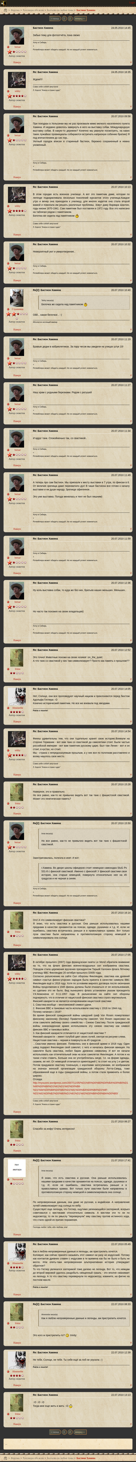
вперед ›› (80, 18)
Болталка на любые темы (60, 10)
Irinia (17, 669)
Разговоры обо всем (33, 10)
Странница (17, 309)
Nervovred (17, 1179)
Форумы (15, 10)
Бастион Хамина (85, 10)
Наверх (17, 62)
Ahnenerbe (17, 708)
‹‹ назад (55, 18)
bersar (18, 47)
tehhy (17, 91)
